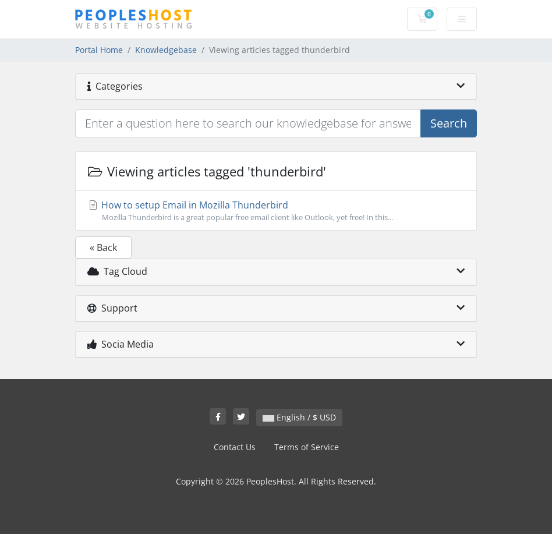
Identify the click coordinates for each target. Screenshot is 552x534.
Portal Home (99, 49)
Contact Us (235, 446)
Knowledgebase (166, 49)
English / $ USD (299, 417)
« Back (103, 247)
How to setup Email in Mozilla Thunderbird (276, 211)
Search (448, 123)
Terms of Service (306, 446)
